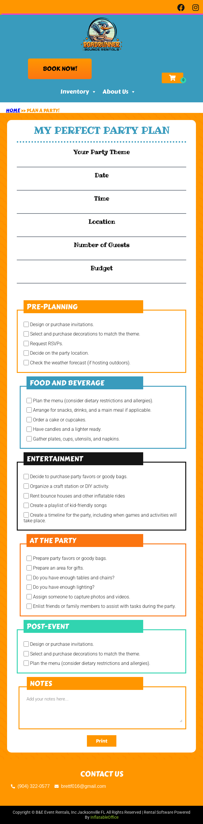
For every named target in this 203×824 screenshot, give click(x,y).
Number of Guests (101, 244)
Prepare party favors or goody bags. (70, 558)
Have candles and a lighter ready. (67, 429)
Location (101, 221)
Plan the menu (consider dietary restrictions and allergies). (93, 400)
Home (13, 110)
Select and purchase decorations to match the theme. (85, 334)
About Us (119, 92)
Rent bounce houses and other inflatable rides (77, 496)
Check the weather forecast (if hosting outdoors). (80, 363)
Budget (101, 268)
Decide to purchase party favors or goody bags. (79, 477)
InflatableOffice (104, 817)
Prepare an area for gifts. (58, 568)
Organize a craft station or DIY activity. (69, 486)
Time (101, 198)
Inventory (78, 92)
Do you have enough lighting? (63, 587)
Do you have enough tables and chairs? (73, 578)
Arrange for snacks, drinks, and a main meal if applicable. (92, 410)
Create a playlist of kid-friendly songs (68, 505)
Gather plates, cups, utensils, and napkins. (76, 439)
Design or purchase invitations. (62, 324)
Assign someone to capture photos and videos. (81, 597)
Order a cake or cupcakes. (59, 420)
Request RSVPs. (46, 343)
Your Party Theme (101, 152)
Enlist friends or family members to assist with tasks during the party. (104, 606)
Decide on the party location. (59, 353)
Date (101, 175)
